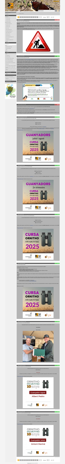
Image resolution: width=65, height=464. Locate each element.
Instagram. (52, 128)
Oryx (33, 280)
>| (37, 17)
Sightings (6, 16)
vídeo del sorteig (32, 108)
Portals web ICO (56, 1)
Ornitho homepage (7, 12)
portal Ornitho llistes (20, 376)
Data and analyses (8, 22)
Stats (6, 51)
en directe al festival (41, 128)
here (25, 82)
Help (6, 45)
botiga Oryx (44, 126)
